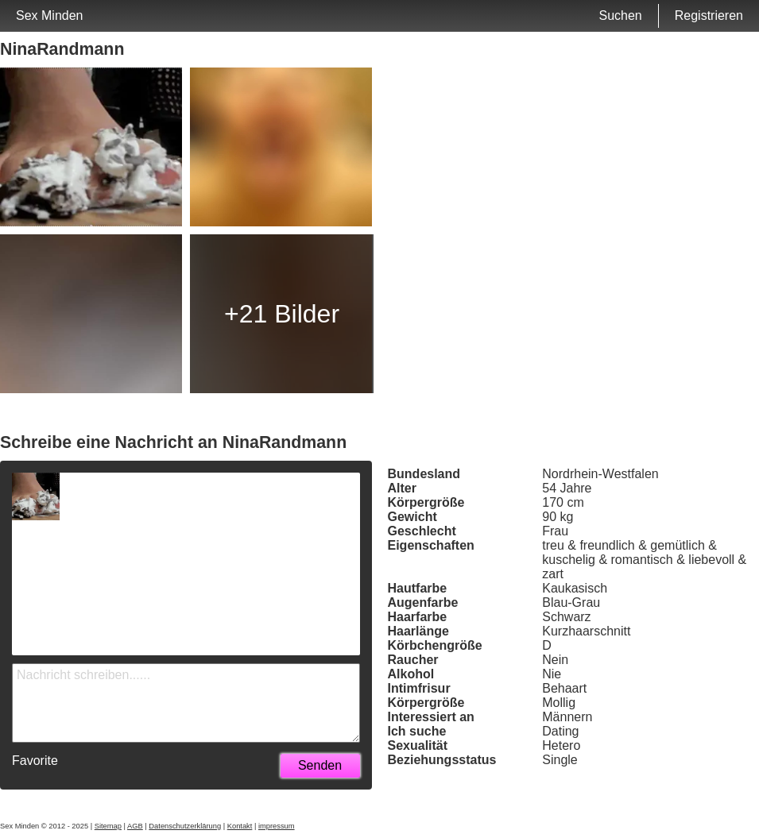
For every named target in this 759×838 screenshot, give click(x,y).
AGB (135, 826)
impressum (276, 826)
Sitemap (108, 826)
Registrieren (709, 15)
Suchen (619, 15)
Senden (320, 765)
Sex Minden (49, 15)
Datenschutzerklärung (185, 826)
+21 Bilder (281, 313)
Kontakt (240, 826)
